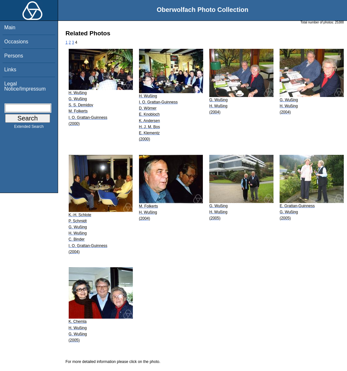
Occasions (16, 41)
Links (10, 69)
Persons (13, 55)
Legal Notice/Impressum (25, 86)
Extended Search (29, 128)
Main (9, 27)
